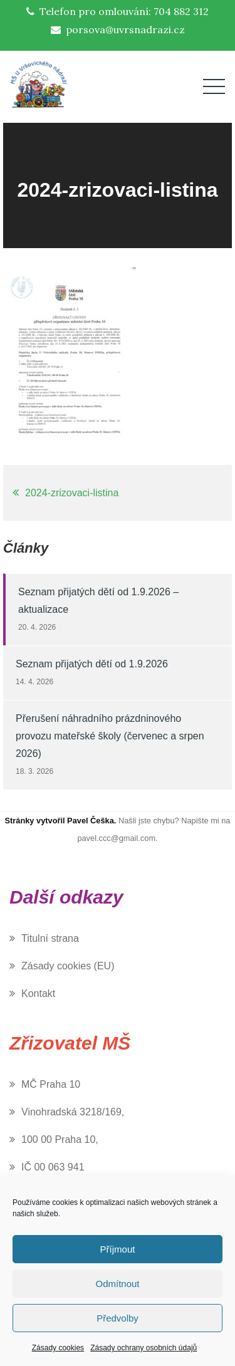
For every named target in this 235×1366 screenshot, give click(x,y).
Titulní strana (50, 938)
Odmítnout (117, 1283)
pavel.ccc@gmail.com (116, 838)
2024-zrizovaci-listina (71, 492)
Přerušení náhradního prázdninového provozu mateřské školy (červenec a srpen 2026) (110, 736)
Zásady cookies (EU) (68, 966)
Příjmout (117, 1249)
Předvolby (117, 1318)
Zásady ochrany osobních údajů (143, 1347)
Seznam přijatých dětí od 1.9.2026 (92, 664)
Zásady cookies (58, 1347)
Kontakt (38, 993)
